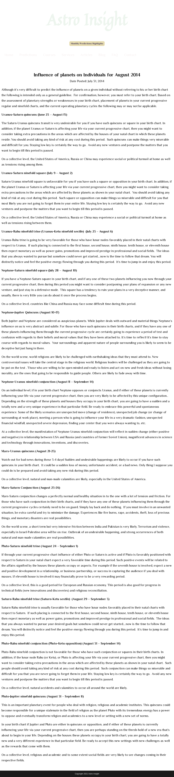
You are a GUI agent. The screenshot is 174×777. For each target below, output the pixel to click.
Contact (130, 55)
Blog (102, 55)
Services (68, 55)
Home (9, 55)
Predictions (28, 55)
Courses (49, 55)
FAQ (115, 55)
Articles (86, 55)
